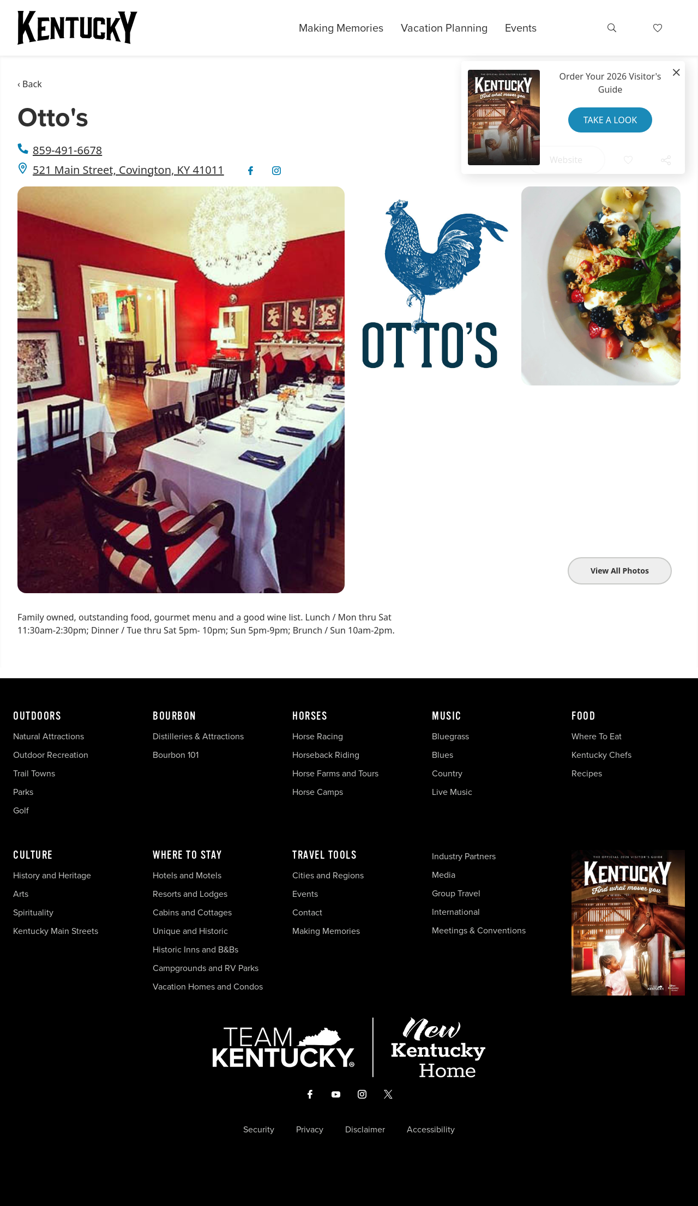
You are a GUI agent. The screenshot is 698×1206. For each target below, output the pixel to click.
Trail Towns (34, 773)
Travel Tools (324, 855)
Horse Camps (317, 792)
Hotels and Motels (187, 875)
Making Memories (341, 27)
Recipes (587, 773)
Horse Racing (317, 736)
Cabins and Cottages (192, 912)
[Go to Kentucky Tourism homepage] (77, 28)
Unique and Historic (190, 931)
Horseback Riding (325, 755)
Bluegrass (450, 736)
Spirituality (34, 912)
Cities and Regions (328, 875)
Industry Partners (464, 856)
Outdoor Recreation (50, 755)
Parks (23, 792)
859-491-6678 (67, 150)
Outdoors (37, 716)
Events (521, 28)
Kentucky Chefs (601, 755)
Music (447, 716)
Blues (442, 755)
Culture (33, 855)
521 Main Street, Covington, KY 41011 (128, 169)
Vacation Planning (444, 28)
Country (447, 773)
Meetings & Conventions (479, 930)
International (456, 912)
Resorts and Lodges (190, 894)
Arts (20, 894)
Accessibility (431, 1129)
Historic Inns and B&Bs (195, 949)
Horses (309, 716)
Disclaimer (365, 1129)
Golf (21, 810)
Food (583, 716)
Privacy (309, 1129)
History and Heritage (53, 875)
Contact (307, 912)
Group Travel (456, 893)
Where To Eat (596, 736)
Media (443, 875)
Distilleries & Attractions (198, 736)
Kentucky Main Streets (55, 931)
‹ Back (29, 84)
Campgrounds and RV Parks (205, 968)
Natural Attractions (48, 736)
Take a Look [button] (610, 120)
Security (258, 1129)
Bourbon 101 (175, 755)
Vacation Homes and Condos (208, 986)
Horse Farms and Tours (335, 773)
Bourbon (174, 716)
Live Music (452, 792)
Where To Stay (187, 855)
